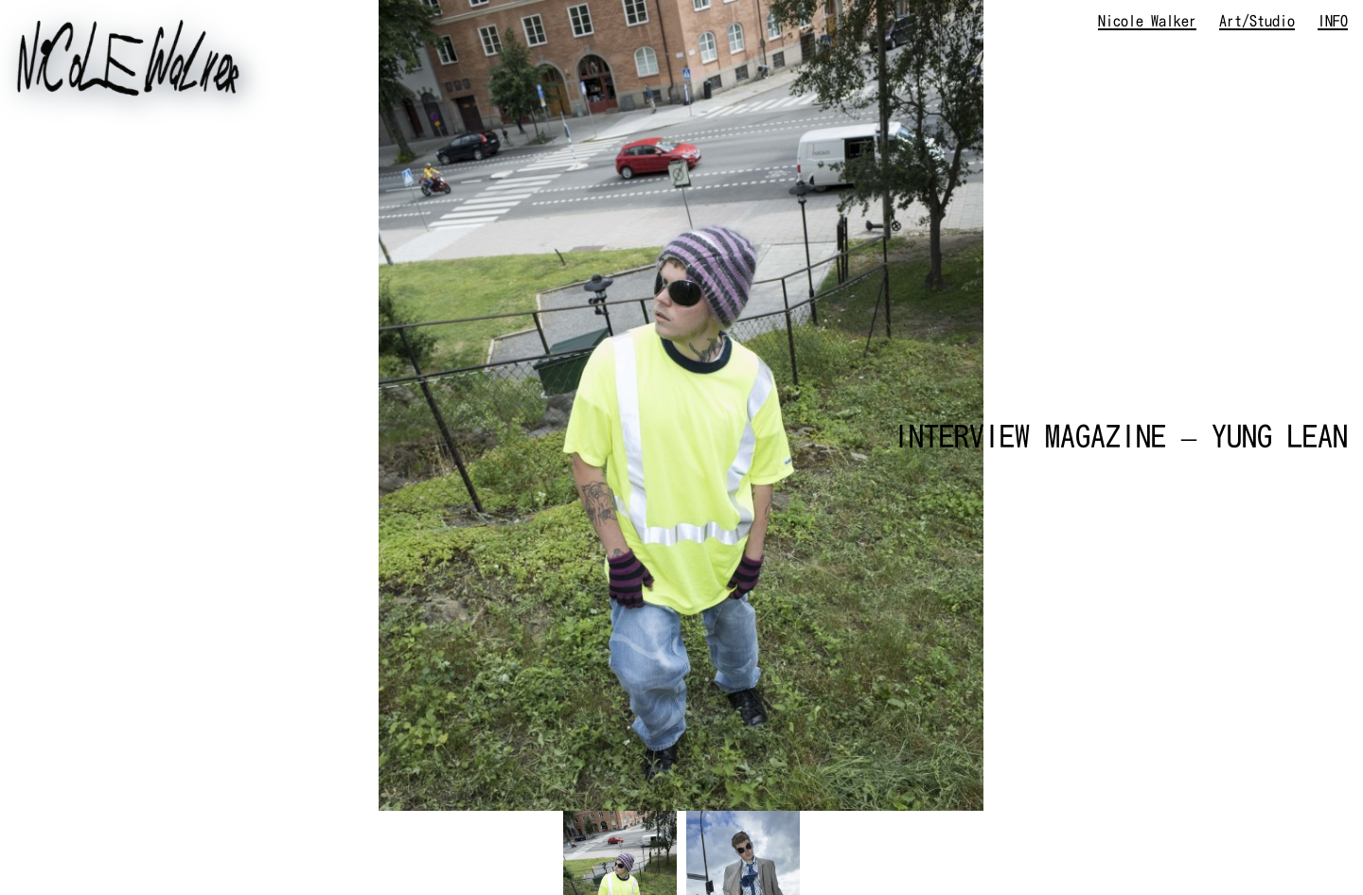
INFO (1333, 20)
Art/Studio (1257, 20)
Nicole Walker (1147, 20)
